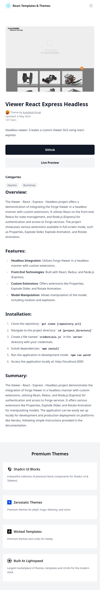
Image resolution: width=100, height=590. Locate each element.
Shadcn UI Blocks (27, 469)
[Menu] (91, 5)
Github (50, 150)
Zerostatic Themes (28, 502)
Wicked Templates (28, 531)
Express (12, 185)
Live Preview (50, 163)
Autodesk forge (32, 112)
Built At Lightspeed (28, 561)
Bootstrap (29, 185)
